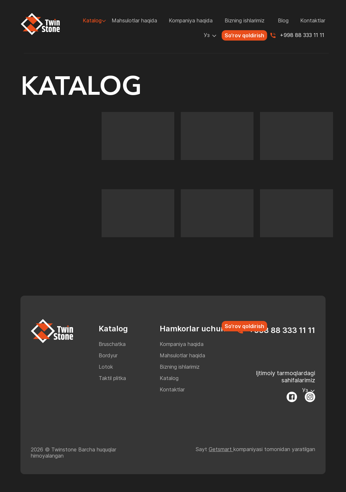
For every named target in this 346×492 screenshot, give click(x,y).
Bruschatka (112, 344)
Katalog (92, 20)
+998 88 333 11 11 (302, 35)
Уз (207, 35)
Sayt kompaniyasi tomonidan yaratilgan (255, 449)
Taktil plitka (112, 378)
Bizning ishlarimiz (245, 20)
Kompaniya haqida (191, 20)
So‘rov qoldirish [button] (244, 35)
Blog (283, 20)
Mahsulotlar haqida (134, 20)
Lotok (106, 366)
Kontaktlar (312, 20)
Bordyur (108, 355)
